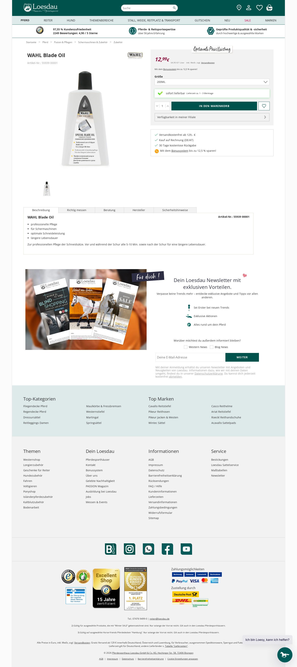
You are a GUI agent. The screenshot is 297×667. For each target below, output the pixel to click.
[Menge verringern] (157, 106)
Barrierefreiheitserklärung (165, 475)
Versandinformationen (162, 502)
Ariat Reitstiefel (221, 411)
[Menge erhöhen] (168, 106)
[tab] (46, 189)
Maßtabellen (219, 470)
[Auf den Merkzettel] (264, 106)
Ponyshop (29, 491)
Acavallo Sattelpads (223, 423)
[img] (269, 9)
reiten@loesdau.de (160, 618)
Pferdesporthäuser (98, 459)
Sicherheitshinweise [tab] (175, 210)
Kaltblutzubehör (33, 502)
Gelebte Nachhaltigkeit (100, 481)
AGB (151, 459)
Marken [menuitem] (270, 20)
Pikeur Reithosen (159, 411)
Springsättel (94, 423)
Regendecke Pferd (34, 411)
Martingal (92, 417)
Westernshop (31, 459)
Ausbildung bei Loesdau (101, 491)
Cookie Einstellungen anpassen (182, 658)
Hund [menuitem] (71, 20)
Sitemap (153, 518)
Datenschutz (156, 470)
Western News (198, 347)
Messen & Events (96, 502)
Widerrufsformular (160, 513)
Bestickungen (219, 459)
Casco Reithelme (221, 406)
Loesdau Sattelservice (225, 465)
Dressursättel (31, 417)
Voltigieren (30, 486)
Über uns (92, 475)
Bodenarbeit (31, 507)
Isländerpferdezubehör (38, 497)
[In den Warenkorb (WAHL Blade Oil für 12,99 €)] (214, 106)
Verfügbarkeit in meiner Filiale (176, 117)
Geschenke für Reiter (36, 470)
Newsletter (218, 475)
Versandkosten (208, 62)
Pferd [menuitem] (25, 20)
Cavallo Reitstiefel (159, 406)
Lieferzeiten (155, 497)
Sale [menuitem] (248, 20)
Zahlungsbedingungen (162, 507)
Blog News (221, 347)
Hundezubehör (32, 475)
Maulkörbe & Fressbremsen (103, 406)
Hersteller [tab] (139, 210)
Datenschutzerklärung (209, 373)
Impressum (155, 465)
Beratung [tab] (109, 210)
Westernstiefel (95, 411)
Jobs (88, 497)
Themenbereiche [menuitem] (101, 20)
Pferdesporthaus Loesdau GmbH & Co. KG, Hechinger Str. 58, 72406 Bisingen (152, 652)
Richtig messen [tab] (76, 210)
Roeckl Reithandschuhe (226, 417)
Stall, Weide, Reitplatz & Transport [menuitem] (154, 20)
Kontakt (90, 465)
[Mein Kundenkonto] (249, 10)
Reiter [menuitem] (48, 20)
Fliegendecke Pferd (35, 406)
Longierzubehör (33, 465)
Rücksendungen (158, 481)
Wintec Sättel (156, 423)
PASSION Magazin (97, 486)
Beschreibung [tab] (41, 210)
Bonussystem (169, 69)
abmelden (175, 376)
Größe (165, 76)
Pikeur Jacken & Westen (163, 417)
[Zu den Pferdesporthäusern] (239, 8)
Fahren (27, 481)
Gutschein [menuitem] (202, 20)
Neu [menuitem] (227, 20)
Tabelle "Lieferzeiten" (176, 646)
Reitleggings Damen (36, 423)
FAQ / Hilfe (155, 486)
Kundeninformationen (162, 491)
